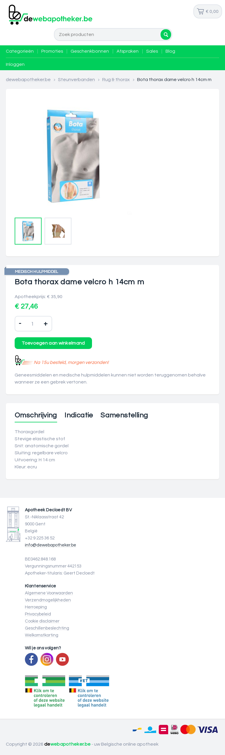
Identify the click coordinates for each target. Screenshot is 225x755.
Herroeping (36, 607)
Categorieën (20, 51)
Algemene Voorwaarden (49, 593)
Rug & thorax (116, 79)
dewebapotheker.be (28, 79)
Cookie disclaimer (42, 621)
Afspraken (128, 51)
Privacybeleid (38, 614)
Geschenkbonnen (90, 51)
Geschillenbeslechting (47, 628)
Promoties (52, 51)
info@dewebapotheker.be (50, 545)
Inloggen (15, 64)
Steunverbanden (76, 79)
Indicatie (78, 415)
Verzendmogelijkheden (48, 600)
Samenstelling (124, 415)
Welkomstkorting (41, 635)
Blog (170, 51)
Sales (152, 51)
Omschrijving (36, 415)
